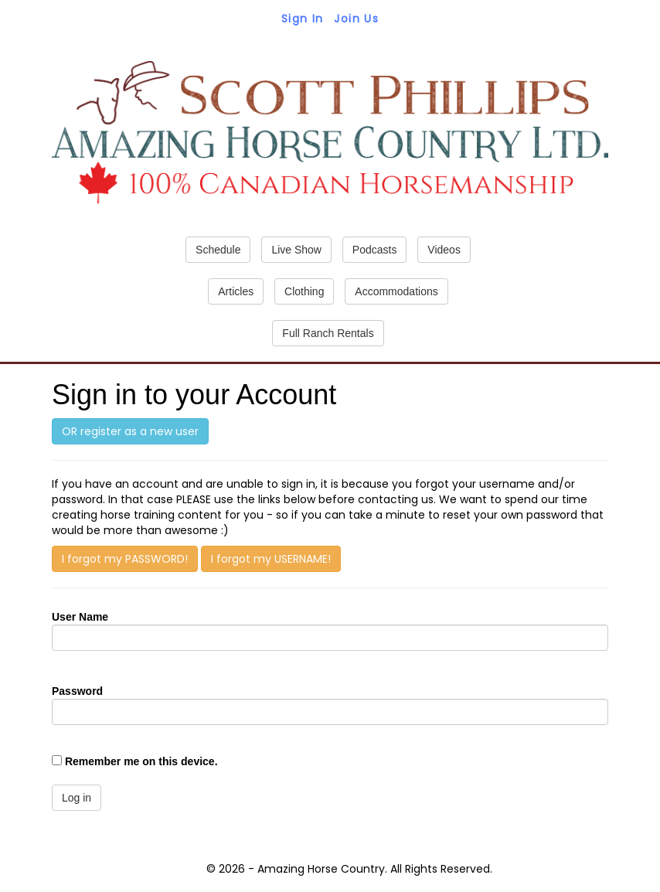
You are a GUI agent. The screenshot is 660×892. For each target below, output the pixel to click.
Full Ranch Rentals (327, 333)
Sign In (302, 18)
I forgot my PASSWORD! (125, 559)
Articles (235, 291)
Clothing (304, 291)
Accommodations (396, 291)
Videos (444, 249)
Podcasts (374, 249)
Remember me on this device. (141, 761)
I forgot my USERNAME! (271, 559)
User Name (80, 617)
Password (77, 691)
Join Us (356, 18)
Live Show (296, 249)
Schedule (218, 249)
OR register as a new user (130, 431)
